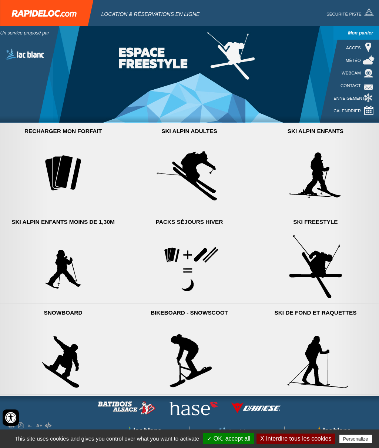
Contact (351, 85)
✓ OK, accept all (228, 438)
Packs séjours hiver (189, 222)
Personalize (355, 439)
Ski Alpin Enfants (315, 131)
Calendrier (347, 111)
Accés (353, 48)
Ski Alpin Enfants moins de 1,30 (63, 222)
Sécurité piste (344, 14)
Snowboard (63, 312)
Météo (353, 60)
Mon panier (360, 33)
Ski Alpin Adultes (189, 131)
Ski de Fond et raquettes (316, 312)
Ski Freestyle (315, 222)
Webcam (351, 73)
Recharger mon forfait (63, 131)
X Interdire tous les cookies (295, 438)
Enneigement (349, 98)
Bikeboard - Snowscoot (189, 312)
